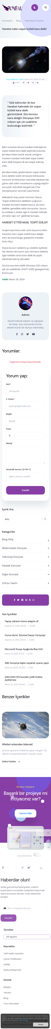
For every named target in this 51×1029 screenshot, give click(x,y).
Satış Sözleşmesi (20, 970)
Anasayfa (7, 20)
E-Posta (10, 399)
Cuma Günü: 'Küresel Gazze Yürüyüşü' (25, 635)
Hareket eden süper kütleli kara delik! (24, 29)
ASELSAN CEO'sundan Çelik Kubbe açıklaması (23, 678)
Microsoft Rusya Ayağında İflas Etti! (24, 649)
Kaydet (25, 490)
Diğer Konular (10, 574)
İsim (8, 384)
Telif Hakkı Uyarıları (21, 953)
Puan (8, 429)
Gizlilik (14, 964)
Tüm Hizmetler (19, 1003)
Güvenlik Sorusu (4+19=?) (18, 469)
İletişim (15, 987)
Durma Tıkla (25, 813)
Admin (26, 315)
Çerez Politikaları (20, 959)
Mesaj (9, 443)
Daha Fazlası (24, 1021)
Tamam (40, 1025)
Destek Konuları (11, 565)
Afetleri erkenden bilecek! (17, 744)
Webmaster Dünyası (14, 548)
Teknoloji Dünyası (34, 20)
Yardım (15, 992)
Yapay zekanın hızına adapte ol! (21, 621)
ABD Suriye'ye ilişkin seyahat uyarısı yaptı (27, 663)
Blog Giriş (7, 539)
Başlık (9, 414)
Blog (18, 20)
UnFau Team (9, 583)
